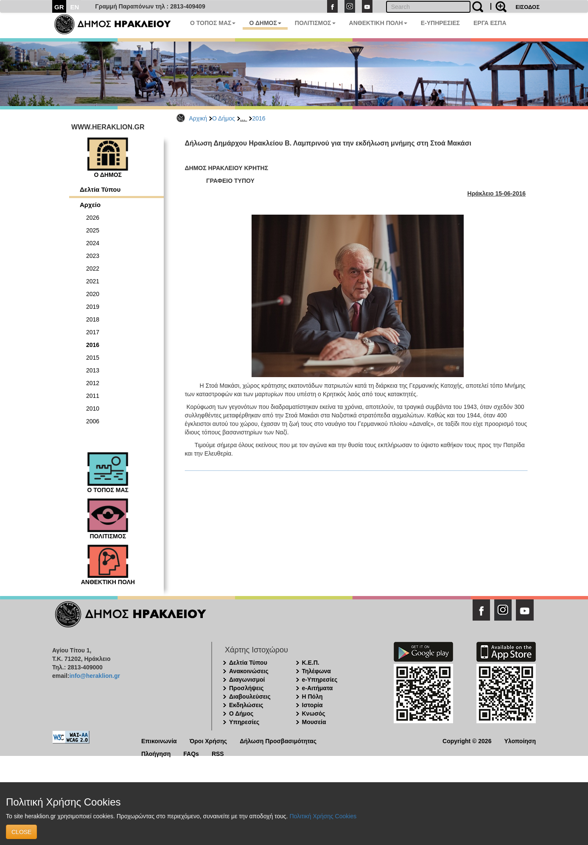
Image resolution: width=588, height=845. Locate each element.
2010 (92, 408)
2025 (92, 230)
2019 (92, 306)
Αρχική (198, 118)
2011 (92, 395)
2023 (92, 255)
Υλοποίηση (520, 740)
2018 (92, 319)
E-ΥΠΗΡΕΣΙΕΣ (440, 23)
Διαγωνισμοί (247, 679)
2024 (92, 243)
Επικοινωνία (159, 740)
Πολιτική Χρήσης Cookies (322, 816)
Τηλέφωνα (316, 671)
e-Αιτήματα (317, 688)
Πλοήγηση (156, 753)
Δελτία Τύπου (100, 189)
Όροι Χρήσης (208, 740)
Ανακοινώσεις (249, 671)
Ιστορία (312, 705)
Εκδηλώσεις (246, 705)
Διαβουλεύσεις (250, 696)
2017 (92, 332)
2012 (92, 383)
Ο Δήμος (223, 118)
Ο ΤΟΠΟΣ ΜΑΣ (212, 23)
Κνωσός (313, 713)
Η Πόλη (312, 696)
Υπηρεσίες (244, 722)
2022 (92, 268)
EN (74, 7)
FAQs (191, 753)
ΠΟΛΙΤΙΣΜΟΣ (315, 23)
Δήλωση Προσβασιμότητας (278, 740)
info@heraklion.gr (94, 675)
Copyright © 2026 (466, 740)
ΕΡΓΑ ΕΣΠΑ (490, 23)
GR (59, 7)
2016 (258, 118)
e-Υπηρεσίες (320, 679)
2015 (92, 357)
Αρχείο (90, 204)
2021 (92, 281)
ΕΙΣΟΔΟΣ (527, 7)
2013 (92, 370)
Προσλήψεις (246, 688)
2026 (92, 217)
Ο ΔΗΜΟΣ (265, 23)
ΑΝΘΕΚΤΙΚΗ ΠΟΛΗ (378, 23)
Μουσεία (314, 722)
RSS (218, 753)
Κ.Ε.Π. (310, 662)
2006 (92, 421)
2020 (92, 294)
